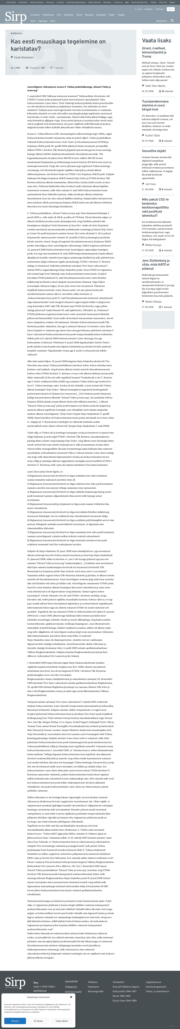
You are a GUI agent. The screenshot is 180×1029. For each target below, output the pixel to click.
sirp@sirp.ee (40, 990)
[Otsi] (172, 20)
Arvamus (35, 15)
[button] (71, 997)
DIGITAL (174, 1026)
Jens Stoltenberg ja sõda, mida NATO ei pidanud (155, 265)
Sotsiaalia (101, 15)
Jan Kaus (150, 184)
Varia (52, 21)
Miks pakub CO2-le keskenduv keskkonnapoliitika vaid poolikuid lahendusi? (155, 208)
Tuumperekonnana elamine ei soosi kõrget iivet (155, 106)
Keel (33, 21)
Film (59, 15)
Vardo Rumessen (23, 57)
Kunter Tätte (152, 136)
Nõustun (15, 1021)
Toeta (170, 9)
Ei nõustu (38, 1021)
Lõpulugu (42, 21)
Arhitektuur (48, 15)
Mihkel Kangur (153, 245)
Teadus (121, 15)
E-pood (138, 9)
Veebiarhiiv (161, 21)
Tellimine (159, 9)
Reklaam (149, 9)
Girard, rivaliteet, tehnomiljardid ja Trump (154, 53)
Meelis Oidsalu (153, 302)
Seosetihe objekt (154, 151)
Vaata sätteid (62, 1021)
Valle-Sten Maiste (155, 86)
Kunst (79, 15)
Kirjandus (68, 15)
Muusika (89, 15)
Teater (111, 15)
